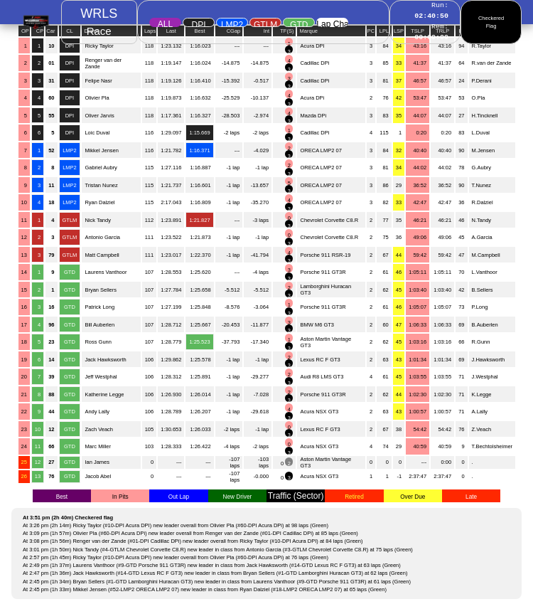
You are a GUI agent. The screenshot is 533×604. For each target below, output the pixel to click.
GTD (299, 23)
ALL (165, 23)
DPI (198, 23)
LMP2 (232, 23)
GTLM (265, 23)
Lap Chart (332, 23)
